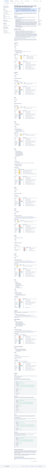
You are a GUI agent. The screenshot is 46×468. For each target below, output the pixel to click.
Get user (18, 317)
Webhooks (27, 307)
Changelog (23, 466)
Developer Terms (32, 466)
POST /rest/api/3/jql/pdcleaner (31, 217)
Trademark (36, 466)
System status (26, 466)
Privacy (29, 466)
